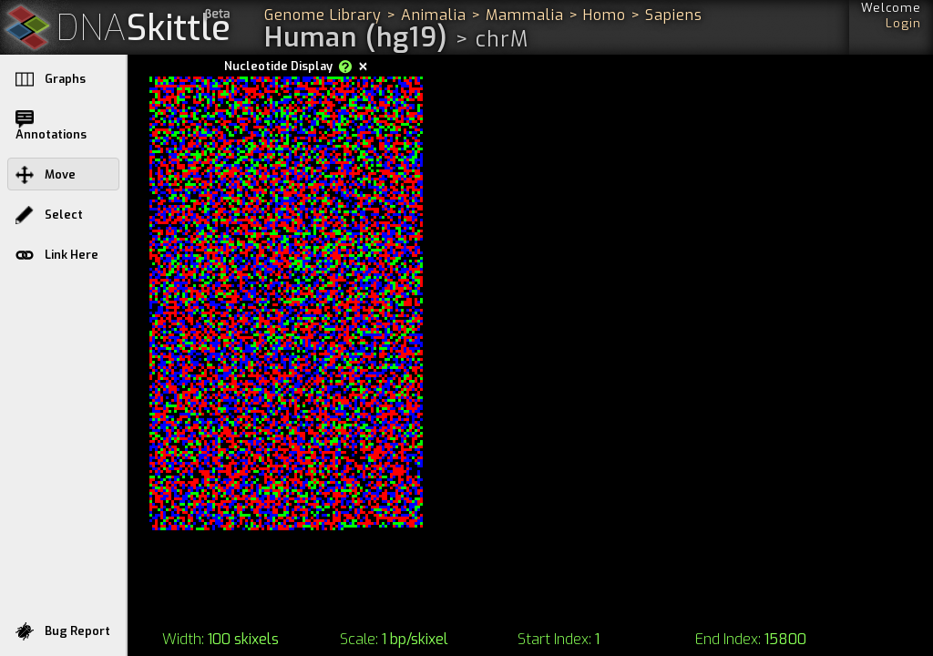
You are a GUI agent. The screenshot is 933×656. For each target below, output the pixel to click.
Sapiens (673, 15)
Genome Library (323, 15)
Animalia (433, 15)
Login (903, 23)
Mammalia (525, 15)
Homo (604, 15)
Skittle (143, 28)
